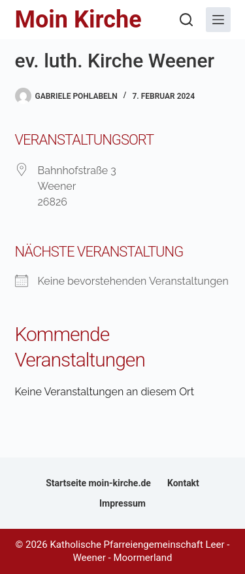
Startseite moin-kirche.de (98, 483)
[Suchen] (186, 19)
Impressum (122, 503)
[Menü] (218, 19)
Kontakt (183, 483)
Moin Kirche (78, 19)
